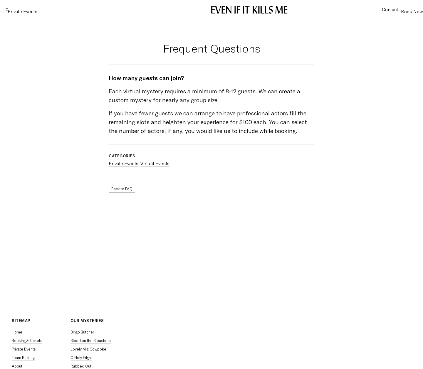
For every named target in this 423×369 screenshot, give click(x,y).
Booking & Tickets (27, 340)
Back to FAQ (121, 189)
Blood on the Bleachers (90, 340)
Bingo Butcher (82, 332)
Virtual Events (154, 163)
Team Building (23, 357)
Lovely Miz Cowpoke (88, 349)
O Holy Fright (81, 357)
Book (406, 9)
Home (17, 332)
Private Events (48, 9)
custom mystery (130, 100)
